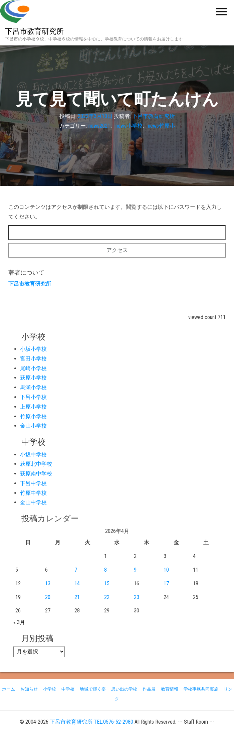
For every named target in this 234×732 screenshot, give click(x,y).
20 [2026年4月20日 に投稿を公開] (47, 597)
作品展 (149, 689)
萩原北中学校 (36, 464)
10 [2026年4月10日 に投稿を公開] (166, 570)
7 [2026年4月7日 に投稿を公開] (75, 570)
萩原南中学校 (36, 473)
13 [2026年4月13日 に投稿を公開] (47, 583)
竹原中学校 (33, 493)
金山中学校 (33, 502)
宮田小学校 (33, 358)
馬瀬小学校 (33, 387)
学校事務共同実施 (201, 689)
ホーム (8, 689)
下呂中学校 (33, 483)
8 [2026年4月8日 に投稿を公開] (105, 570)
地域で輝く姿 (93, 689)
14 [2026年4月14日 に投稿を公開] (77, 583)
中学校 (67, 689)
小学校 (49, 689)
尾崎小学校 (33, 368)
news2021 (99, 126)
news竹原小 (161, 126)
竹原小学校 (33, 416)
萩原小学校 (33, 378)
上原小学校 (33, 407)
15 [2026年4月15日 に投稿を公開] (106, 583)
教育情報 (169, 689)
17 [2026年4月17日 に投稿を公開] (166, 583)
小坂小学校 (33, 349)
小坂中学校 (33, 454)
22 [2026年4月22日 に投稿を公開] (106, 597)
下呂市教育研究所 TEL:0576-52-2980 (91, 722)
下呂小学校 (33, 397)
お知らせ (29, 689)
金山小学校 (33, 426)
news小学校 (129, 126)
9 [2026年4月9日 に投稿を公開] (135, 570)
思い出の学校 (124, 689)
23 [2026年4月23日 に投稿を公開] (136, 597)
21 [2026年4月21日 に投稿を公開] (77, 597)
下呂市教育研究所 (34, 31)
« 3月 (19, 622)
